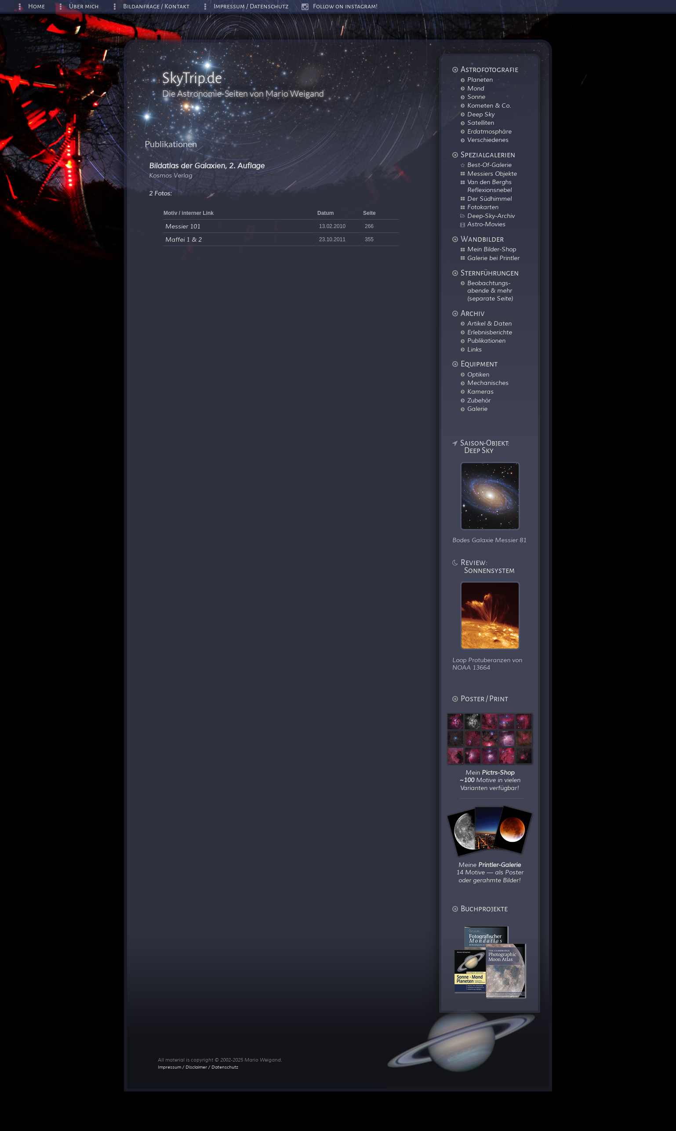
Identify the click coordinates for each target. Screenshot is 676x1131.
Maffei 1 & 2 (183, 239)
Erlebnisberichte (489, 332)
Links (474, 349)
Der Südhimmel (489, 199)
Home (36, 6)
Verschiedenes (488, 140)
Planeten (480, 79)
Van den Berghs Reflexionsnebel (489, 186)
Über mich (84, 6)
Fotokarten (482, 207)
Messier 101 (182, 226)
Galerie (477, 409)
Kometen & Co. (489, 105)
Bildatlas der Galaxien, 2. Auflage (207, 165)
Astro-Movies (486, 224)
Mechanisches (488, 383)
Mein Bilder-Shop (491, 249)
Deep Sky (480, 114)
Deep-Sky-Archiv (491, 216)
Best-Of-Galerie (489, 165)
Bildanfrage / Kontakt (156, 6)
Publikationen (486, 340)
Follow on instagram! (345, 6)
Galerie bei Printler (493, 258)
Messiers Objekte (492, 174)
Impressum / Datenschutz (251, 6)
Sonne (476, 97)
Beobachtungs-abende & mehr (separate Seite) (490, 290)
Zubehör (479, 400)
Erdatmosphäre (489, 131)
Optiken (478, 374)
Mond (475, 88)
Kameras (480, 391)
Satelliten (480, 123)
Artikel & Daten (489, 323)
